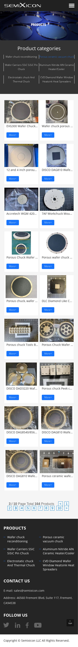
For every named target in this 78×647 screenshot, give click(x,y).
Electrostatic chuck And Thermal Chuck (21, 79)
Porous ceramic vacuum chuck (56, 56)
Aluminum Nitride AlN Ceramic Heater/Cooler (56, 67)
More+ (12, 135)
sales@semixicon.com (29, 590)
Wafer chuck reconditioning (21, 56)
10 (59, 508)
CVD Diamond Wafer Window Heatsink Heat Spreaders (56, 79)
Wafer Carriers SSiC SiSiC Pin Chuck (21, 67)
